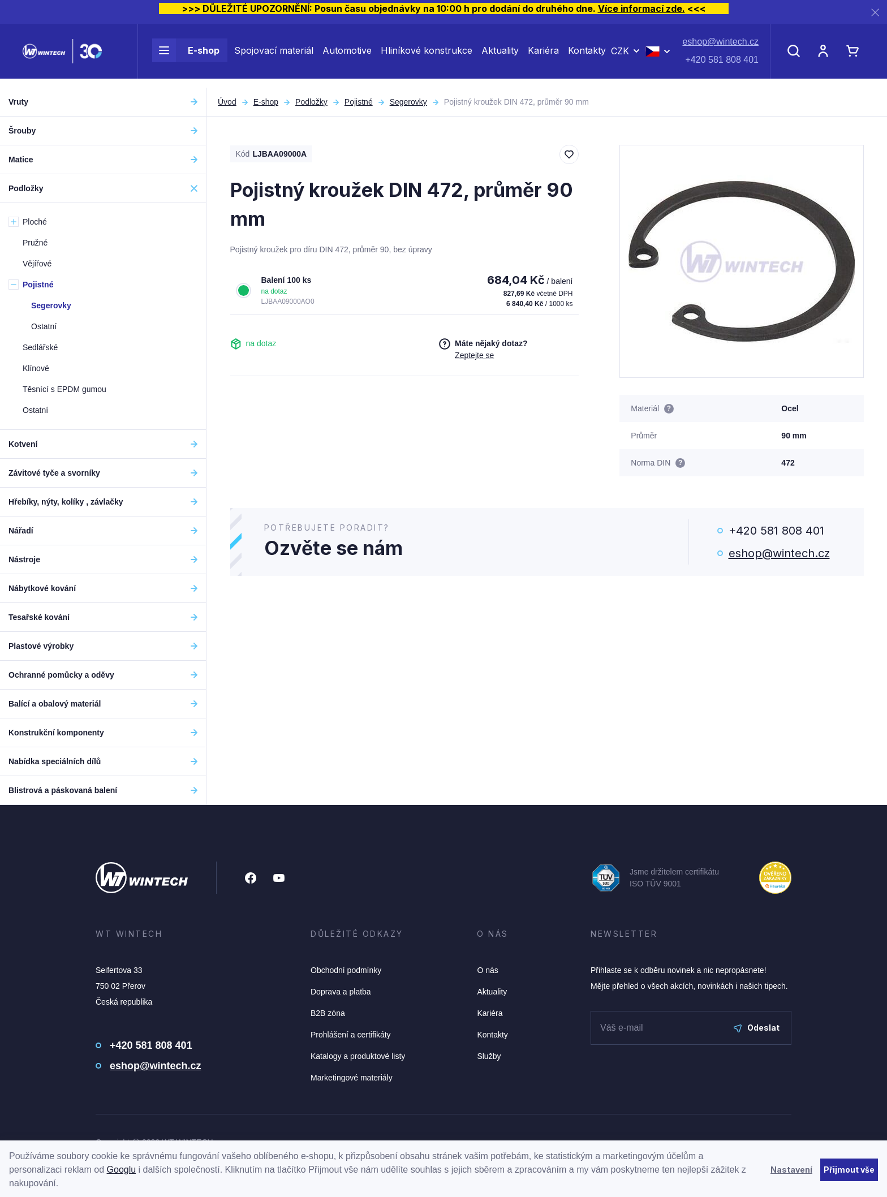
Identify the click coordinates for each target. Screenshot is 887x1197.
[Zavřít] (875, 12)
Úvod (227, 101)
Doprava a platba (341, 991)
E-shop (185, 55)
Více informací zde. (641, 8)
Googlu (121, 1169)
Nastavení (791, 1169)
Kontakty (587, 55)
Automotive (347, 55)
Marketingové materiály (352, 1077)
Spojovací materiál (273, 55)
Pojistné (359, 101)
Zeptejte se (474, 355)
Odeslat (757, 1027)
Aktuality (500, 55)
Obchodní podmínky (346, 970)
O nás (487, 970)
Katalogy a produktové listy (358, 1056)
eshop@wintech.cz (720, 46)
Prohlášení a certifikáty (351, 1034)
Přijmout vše (849, 1169)
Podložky (311, 101)
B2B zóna (328, 1013)
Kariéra (543, 55)
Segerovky (408, 101)
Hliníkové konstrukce (426, 55)
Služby (489, 1056)
